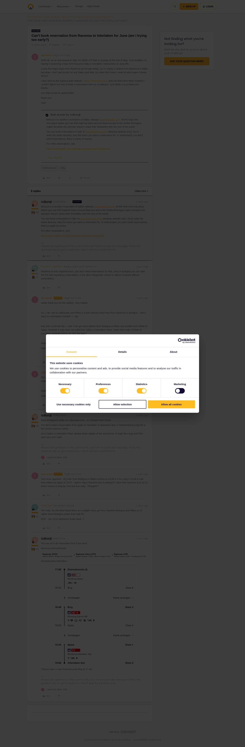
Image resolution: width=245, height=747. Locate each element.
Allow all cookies (171, 404)
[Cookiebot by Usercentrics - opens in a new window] (180, 340)
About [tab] (173, 351)
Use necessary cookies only (73, 404)
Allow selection (122, 404)
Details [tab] (122, 351)
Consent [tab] (71, 351)
